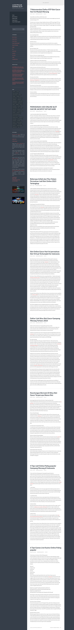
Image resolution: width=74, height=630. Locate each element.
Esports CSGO (14, 18)
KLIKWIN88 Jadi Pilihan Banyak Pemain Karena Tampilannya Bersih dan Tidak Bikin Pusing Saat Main (18, 71)
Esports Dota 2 (14, 20)
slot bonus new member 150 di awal (40, 506)
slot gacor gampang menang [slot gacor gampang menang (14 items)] (16, 114)
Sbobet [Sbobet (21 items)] (14, 104)
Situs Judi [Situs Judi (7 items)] (21, 104)
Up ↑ (60, 627)
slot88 (13, 57)
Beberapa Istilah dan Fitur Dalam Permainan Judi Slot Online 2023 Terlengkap (43, 181)
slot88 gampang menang (16, 179)
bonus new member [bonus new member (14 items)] (15, 93)
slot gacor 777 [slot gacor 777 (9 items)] (19, 112)
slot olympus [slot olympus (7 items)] (14, 120)
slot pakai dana (51, 159)
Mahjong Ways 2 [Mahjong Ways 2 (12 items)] (15, 101)
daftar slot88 (14, 178)
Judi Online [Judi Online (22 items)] (17, 96)
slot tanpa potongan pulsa (35, 277)
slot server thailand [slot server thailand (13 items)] (19, 122)
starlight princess (15, 59)
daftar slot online (15, 158)
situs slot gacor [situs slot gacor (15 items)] (15, 107)
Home (13, 15)
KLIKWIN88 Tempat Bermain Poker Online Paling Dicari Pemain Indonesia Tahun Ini (18, 79)
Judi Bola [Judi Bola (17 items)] (14, 96)
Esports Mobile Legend (16, 21)
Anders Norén (56, 627)
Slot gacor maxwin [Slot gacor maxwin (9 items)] (15, 117)
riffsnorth (32, 334)
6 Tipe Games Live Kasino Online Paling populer (43, 549)
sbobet (13, 47)
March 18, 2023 (33, 552)
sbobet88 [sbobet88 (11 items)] (17, 104)
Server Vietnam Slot (53, 73)
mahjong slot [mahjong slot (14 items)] (14, 99)
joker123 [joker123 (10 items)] (20, 94)
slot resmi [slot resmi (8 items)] (14, 122)
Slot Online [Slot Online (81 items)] (18, 120)
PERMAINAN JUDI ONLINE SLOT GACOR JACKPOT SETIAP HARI (43, 108)
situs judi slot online (16, 134)
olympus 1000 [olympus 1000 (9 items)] (21, 101)
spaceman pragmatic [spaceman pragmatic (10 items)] (19, 125)
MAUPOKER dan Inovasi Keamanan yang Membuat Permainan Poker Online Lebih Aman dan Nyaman (17, 75)
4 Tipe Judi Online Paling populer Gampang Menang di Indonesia (43, 467)
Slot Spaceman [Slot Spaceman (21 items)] (15, 123)
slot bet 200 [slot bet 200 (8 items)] (19, 109)
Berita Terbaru (14, 16)
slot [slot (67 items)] (18, 107)
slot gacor (13, 53)
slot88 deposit (14, 177)
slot (12, 49)
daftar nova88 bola (20, 143)
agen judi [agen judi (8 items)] (14, 91)
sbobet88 (57, 131)
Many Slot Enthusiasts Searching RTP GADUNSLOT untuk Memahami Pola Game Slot (18, 83)
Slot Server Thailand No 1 (35, 79)
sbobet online (14, 139)
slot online (13, 55)
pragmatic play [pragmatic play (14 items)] (20, 102)
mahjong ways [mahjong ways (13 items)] (19, 99)
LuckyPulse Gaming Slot (17, 6)
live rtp (42, 207)
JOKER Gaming (14, 141)
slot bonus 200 (34, 294)
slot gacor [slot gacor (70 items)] (14, 112)
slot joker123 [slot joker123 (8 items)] (21, 117)
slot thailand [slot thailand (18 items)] (19, 123)
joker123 (16, 152)
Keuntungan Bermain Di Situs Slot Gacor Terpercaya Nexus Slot (44, 394)
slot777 (58, 436)
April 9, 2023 (32, 322)
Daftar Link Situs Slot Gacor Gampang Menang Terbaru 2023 (45, 319)
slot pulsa (36, 194)
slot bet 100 (14, 51)
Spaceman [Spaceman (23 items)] (14, 125)
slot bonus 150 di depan (38, 365)
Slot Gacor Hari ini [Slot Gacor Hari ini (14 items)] (15, 115)
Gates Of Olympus (15, 45)
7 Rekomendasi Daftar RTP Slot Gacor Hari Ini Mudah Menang (45, 10)
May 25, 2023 (32, 111)
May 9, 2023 (32, 185)
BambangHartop (39, 111)
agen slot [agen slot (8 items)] (17, 91)
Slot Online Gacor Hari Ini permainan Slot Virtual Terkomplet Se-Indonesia (45, 252)
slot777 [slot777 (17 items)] (21, 107)
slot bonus (39, 415)
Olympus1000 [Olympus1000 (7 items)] (15, 102)
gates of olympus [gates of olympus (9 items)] (15, 94)
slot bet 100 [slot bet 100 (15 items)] (14, 109)
